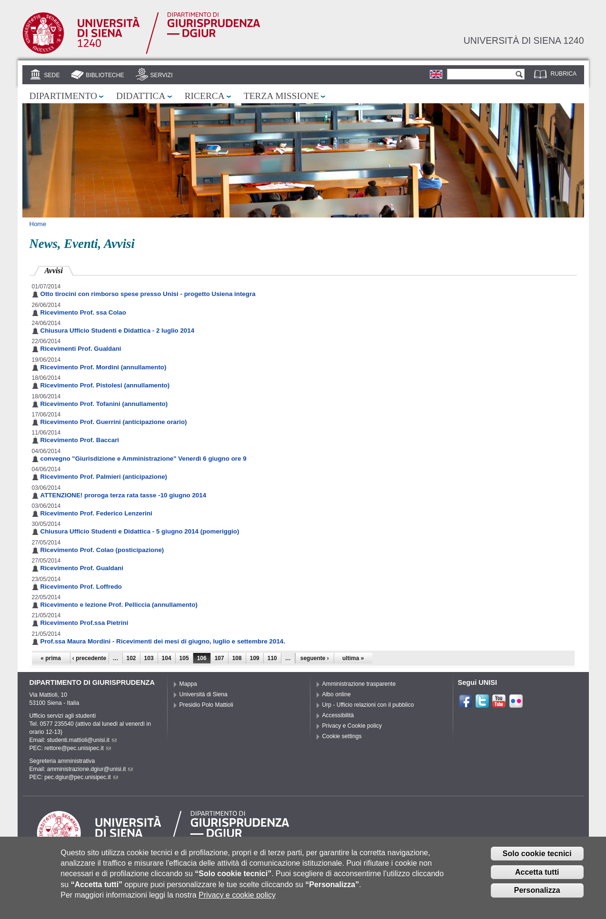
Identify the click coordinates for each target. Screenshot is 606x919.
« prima (50, 658)
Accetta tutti (537, 872)
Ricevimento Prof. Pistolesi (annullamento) (105, 385)
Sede (52, 75)
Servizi (161, 75)
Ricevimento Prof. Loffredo (81, 586)
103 (149, 658)
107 (219, 658)
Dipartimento (63, 96)
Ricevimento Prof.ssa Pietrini (84, 622)
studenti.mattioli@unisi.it (82, 740)
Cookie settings (342, 736)
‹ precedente (89, 658)
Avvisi (59, 270)
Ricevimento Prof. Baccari (79, 440)
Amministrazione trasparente (359, 684)
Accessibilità (338, 715)
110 (272, 658)
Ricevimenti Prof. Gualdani (80, 348)
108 (237, 658)
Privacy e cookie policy (237, 895)
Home (38, 223)
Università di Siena (203, 694)
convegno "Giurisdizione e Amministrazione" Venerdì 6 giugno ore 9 (143, 458)
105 (184, 658)
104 (166, 658)
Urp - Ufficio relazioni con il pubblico (368, 705)
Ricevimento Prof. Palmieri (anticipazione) (104, 476)
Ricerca (205, 96)
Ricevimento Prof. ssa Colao (83, 312)
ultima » (353, 658)
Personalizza (537, 891)
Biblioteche (105, 75)
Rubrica (564, 73)
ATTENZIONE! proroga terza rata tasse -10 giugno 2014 (123, 495)
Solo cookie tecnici (537, 854)
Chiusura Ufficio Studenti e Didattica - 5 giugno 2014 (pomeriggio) (139, 531)
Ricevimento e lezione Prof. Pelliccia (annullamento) (119, 604)
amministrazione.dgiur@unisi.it (90, 769)
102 (131, 658)
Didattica (141, 96)
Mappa (188, 684)
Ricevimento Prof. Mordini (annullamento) (103, 367)
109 (254, 658)
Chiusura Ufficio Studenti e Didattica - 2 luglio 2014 (117, 330)
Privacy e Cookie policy (352, 725)
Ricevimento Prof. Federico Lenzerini (96, 513)
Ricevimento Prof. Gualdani (81, 568)
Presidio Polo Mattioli (206, 705)
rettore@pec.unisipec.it (77, 748)
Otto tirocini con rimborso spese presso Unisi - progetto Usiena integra (148, 293)
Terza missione (281, 96)
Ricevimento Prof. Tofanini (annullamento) (104, 403)
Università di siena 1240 (524, 40)
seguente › (314, 658)
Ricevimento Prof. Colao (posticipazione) (102, 549)
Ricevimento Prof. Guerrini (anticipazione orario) (113, 421)
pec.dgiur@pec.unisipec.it (81, 777)
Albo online (336, 694)
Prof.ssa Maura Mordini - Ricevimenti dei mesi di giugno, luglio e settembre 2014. (162, 641)
